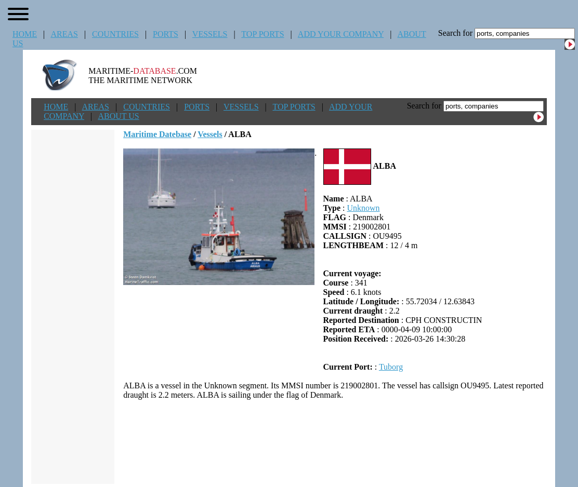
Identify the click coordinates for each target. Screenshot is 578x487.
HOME (24, 34)
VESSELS (210, 34)
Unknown (363, 208)
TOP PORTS (262, 34)
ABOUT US (118, 116)
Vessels (210, 134)
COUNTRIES (115, 34)
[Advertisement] (335, 441)
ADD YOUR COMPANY (341, 34)
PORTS (165, 34)
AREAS (63, 34)
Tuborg (391, 366)
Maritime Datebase (157, 134)
